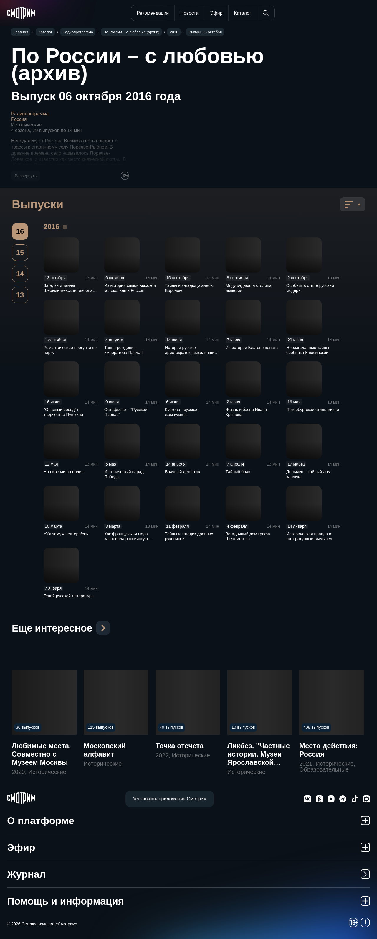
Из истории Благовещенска (252, 347)
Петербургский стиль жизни (312, 409)
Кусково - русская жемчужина (182, 412)
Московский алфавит (105, 750)
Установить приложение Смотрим (169, 798)
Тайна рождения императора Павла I (123, 350)
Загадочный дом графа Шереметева (248, 536)
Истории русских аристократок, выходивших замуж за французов (190, 352)
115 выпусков (101, 727)
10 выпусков (243, 727)
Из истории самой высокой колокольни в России (130, 288)
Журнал (188, 874)
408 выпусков (316, 727)
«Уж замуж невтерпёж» (66, 534)
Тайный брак (238, 471)
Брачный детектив (182, 471)
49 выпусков (171, 727)
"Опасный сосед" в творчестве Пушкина (63, 412)
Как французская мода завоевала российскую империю (126, 539)
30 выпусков (27, 727)
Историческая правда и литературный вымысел (309, 536)
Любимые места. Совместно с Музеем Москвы (41, 754)
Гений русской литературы (69, 595)
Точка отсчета (180, 746)
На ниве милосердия (64, 471)
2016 (65, 226)
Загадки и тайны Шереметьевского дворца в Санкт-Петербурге (70, 290)
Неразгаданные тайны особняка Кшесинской (307, 350)
